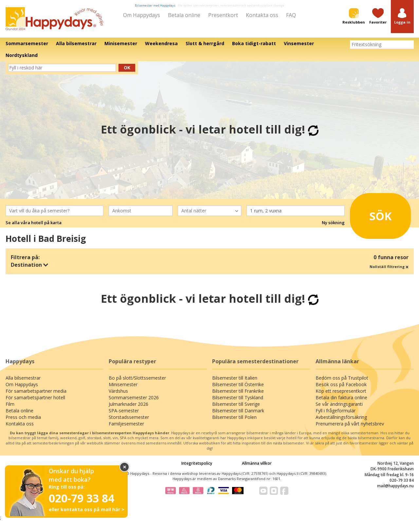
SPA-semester (124, 410)
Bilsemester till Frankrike (238, 391)
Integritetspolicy (196, 463)
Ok (127, 67)
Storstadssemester (129, 417)
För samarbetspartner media (36, 391)
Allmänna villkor (257, 463)
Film (10, 404)
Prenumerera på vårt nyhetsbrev (350, 424)
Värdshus (118, 391)
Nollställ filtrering (389, 266)
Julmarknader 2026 (128, 404)
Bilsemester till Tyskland (237, 397)
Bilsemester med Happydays (155, 5)
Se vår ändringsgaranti (339, 404)
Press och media (23, 417)
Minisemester (123, 384)
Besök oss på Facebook (341, 384)
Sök (373, 213)
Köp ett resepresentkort (341, 391)
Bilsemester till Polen (234, 417)
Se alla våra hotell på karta (34, 222)
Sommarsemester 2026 (134, 397)
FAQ (291, 15)
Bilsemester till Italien (234, 378)
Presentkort (223, 15)
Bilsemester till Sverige (236, 404)
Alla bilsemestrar (23, 378)
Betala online (184, 15)
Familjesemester (126, 424)
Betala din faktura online (341, 397)
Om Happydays (141, 15)
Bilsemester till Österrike (238, 384)
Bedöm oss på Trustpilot (342, 378)
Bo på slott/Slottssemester (137, 378)
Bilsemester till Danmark (238, 410)
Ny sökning (333, 222)
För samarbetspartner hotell (35, 397)
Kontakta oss (262, 15)
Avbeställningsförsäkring (341, 417)
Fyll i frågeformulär (335, 410)
